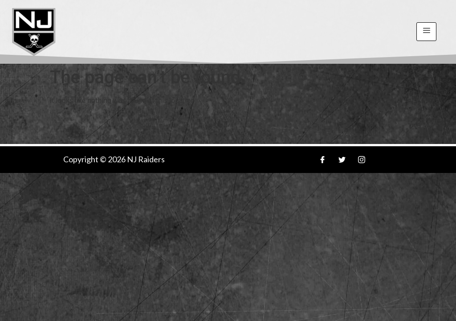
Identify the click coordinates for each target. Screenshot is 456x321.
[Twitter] (342, 159)
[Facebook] (322, 159)
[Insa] (361, 159)
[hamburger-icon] (426, 31)
